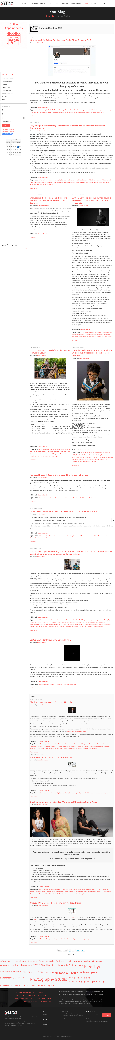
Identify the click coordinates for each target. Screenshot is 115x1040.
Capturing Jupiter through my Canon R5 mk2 (50, 640)
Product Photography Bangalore (50, 939)
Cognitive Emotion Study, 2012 (76, 731)
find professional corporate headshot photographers (81, 748)
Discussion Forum (6, 90)
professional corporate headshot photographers (88, 626)
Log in (5, 125)
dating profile (91, 890)
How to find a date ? (42, 894)
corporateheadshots (88, 332)
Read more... (33, 116)
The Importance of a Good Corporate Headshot (51, 702)
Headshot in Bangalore (69, 536)
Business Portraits (95, 180)
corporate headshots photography (48, 456)
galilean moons (44, 684)
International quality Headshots (73, 746)
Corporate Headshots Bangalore (78, 180)
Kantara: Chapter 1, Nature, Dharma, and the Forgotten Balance (59, 475)
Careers (45, 1014)
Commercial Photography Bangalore (42, 184)
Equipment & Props (7, 82)
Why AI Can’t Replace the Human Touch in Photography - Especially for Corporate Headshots (91, 200)
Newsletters (46, 1022)
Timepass (69, 498)
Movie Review (44, 498)
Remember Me (6, 121)
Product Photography (68, 939)
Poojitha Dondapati (43, 206)
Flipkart (75, 918)
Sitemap (45, 1019)
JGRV (24, 972)
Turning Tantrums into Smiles (82, 457)
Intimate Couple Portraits (6, 971)
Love (38, 971)
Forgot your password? (8, 131)
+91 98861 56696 (75, 1018)
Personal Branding (58, 450)
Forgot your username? (8, 129)
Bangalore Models (47, 961)
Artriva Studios (41, 43)
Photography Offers (25, 977)
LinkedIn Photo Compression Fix (94, 112)
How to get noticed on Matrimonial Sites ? (74, 892)
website (35, 920)
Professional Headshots (80, 182)
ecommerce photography (84, 939)
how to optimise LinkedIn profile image (52, 110)
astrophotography (70, 684)
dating (83, 890)
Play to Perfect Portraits (93, 459)
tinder (33, 892)
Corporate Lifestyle (74, 620)
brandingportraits (78, 335)
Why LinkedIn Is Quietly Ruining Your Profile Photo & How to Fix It (60, 40)
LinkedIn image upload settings (102, 110)
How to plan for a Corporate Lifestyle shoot (53, 620)
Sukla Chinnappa (84, 358)
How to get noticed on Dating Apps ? (48, 892)
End (83, 950)
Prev (65, 950)
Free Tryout (94, 967)
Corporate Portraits (103, 744)
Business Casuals (54, 452)
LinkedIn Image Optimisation (55, 112)
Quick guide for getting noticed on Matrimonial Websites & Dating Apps (63, 802)
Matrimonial (44, 890)
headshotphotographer (91, 337)
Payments (5, 85)
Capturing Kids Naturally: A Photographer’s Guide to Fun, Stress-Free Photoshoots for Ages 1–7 (92, 353)
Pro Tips (65, 890)
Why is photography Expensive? (76, 793)
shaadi (99, 890)
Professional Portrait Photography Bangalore (53, 180)
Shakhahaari (92, 498)
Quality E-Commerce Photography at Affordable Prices (55, 903)
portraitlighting (77, 337)
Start (59, 950)
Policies (45, 1017)
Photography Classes (7, 93)
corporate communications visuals (55, 624)
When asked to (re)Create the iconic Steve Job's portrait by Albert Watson (63, 511)
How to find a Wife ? (56, 894)
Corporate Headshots (88, 744)
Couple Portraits (36, 964)
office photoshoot (43, 622)
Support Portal (6, 88)
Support (45, 1012)
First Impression (75, 890)
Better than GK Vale (65, 182)
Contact (45, 1024)
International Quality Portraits (53, 746)
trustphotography (90, 335)
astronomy (60, 684)
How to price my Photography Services (52, 793)
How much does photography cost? (99, 793)
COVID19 (45, 965)
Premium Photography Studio (48, 182)
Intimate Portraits (17, 971)
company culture (56, 622)
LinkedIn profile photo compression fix (78, 110)
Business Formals (42, 452)
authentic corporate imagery (94, 624)
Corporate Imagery (88, 620)
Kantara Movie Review (57, 498)
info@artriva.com (66, 1018)
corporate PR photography (76, 624)
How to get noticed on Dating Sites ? (76, 894)
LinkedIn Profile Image (38, 112)
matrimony (106, 890)
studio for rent (23, 985)
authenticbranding (104, 335)
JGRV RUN (31, 972)
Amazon (70, 918)
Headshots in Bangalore (73, 744)
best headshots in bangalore (104, 536)
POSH (3, 99)
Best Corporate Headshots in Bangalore (52, 744)
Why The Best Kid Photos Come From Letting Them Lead (90, 455)
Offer (93, 973)
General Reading (43, 107)
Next (77, 950)
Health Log (5, 96)
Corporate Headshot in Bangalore (50, 536)
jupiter (53, 684)
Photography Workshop (79, 977)
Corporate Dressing (46, 450)
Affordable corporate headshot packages (58, 626)
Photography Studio (48, 979)
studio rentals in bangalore (42, 985)
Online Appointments (7, 79)
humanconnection (106, 337)
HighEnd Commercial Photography (100, 182)
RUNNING (4, 985)
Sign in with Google (7, 133)
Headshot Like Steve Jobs (86, 536)
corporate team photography (72, 622)
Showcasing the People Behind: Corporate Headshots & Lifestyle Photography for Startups (49, 200)
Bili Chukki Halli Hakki (80, 498)
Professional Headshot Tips (74, 112)
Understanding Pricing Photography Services (51, 757)
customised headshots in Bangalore (41, 538)
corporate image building (90, 622)
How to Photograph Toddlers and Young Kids (96, 453)
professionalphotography (104, 332)
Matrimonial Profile (55, 890)
